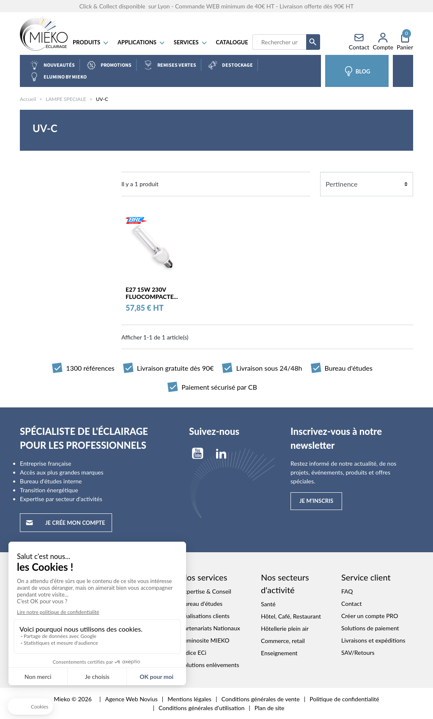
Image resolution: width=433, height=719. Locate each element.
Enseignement (279, 653)
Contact (351, 603)
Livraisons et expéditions (373, 640)
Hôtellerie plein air (285, 628)
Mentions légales (189, 699)
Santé (268, 604)
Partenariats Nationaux (210, 628)
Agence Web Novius (131, 699)
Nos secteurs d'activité (285, 583)
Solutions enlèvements (210, 664)
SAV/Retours (358, 652)
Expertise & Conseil (206, 591)
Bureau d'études (201, 603)
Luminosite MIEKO (205, 640)
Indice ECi (193, 652)
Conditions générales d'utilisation (201, 707)
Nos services (204, 577)
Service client (366, 577)
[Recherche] (279, 42)
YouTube (197, 453)
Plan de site (270, 707)
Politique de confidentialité (344, 699)
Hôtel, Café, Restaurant (291, 616)
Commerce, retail (283, 640)
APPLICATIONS (141, 42)
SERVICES (191, 42)
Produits (91, 42)
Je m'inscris (316, 500)
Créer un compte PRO (369, 615)
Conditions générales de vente (260, 699)
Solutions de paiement (370, 628)
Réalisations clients (205, 615)
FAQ (347, 591)
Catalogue (232, 42)
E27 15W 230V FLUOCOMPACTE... (152, 293)
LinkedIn (221, 453)
